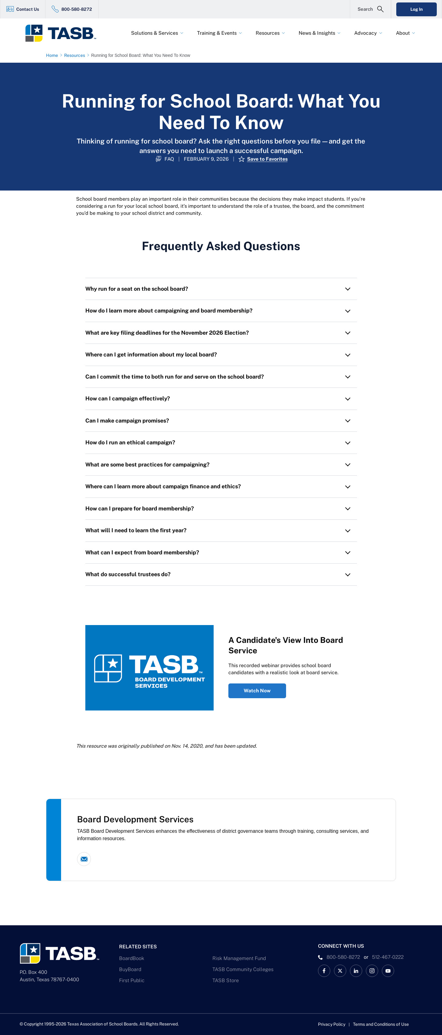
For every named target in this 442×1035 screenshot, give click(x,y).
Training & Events (217, 33)
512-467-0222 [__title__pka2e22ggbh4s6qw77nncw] (388, 957)
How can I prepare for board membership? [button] (139, 508)
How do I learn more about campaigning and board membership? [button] (169, 310)
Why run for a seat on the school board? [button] (136, 288)
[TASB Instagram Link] (372, 971)
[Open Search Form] (370, 9)
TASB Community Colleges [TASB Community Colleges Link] (242, 969)
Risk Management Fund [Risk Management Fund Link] (239, 958)
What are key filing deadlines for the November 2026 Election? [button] (167, 332)
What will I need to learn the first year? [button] (136, 530)
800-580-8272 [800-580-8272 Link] (76, 9)
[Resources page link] (75, 55)
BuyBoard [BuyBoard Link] (130, 969)
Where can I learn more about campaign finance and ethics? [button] (163, 486)
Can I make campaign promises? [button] (127, 420)
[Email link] (84, 859)
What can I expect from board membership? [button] (142, 552)
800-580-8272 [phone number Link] (343, 957)
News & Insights (317, 33)
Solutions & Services (154, 33)
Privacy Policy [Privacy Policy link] (331, 1024)
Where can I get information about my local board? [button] (151, 354)
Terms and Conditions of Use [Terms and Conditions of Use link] (381, 1024)
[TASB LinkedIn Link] (356, 971)
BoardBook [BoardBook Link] (131, 958)
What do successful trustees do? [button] (128, 574)
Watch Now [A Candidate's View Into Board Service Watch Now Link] (257, 691)
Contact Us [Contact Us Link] (27, 9)
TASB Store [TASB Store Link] (225, 980)
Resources (268, 33)
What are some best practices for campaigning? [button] (147, 464)
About (403, 33)
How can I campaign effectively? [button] (127, 398)
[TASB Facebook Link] (324, 971)
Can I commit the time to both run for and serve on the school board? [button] (174, 376)
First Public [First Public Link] (132, 980)
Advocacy (365, 33)
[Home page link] (53, 55)
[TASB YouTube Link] (388, 971)
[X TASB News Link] (340, 971)
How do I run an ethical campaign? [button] (130, 442)
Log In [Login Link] (416, 9)
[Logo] (64, 33)
